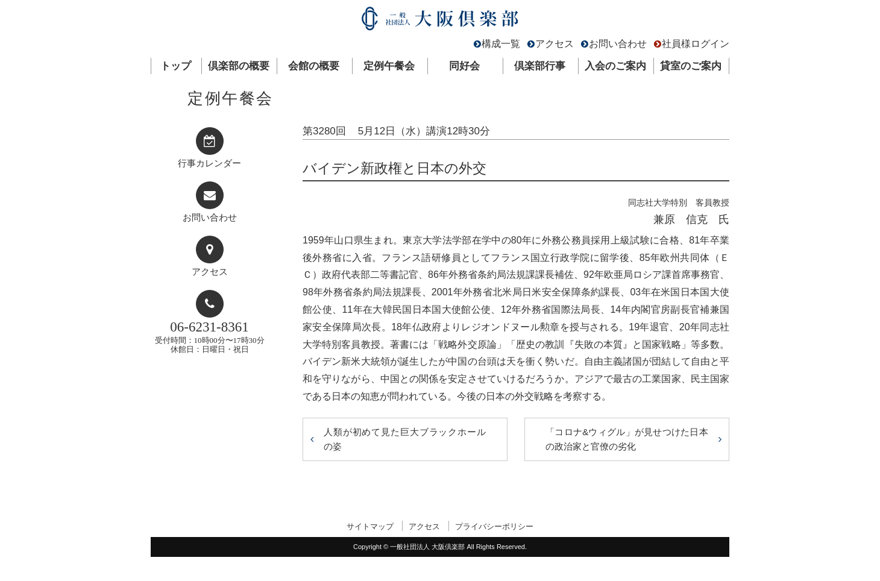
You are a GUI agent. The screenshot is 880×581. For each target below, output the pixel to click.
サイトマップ (370, 526)
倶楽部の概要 (238, 66)
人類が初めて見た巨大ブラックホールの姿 (405, 439)
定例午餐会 (389, 66)
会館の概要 (313, 66)
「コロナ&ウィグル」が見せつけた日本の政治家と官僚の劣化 (626, 439)
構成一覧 (501, 44)
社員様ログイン (695, 44)
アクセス (554, 44)
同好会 (464, 66)
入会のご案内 (615, 66)
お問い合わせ (618, 44)
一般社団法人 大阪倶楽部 (440, 21)
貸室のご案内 (690, 66)
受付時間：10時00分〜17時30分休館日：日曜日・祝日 (210, 336)
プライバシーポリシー (494, 526)
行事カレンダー (209, 163)
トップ (175, 66)
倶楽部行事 (539, 66)
